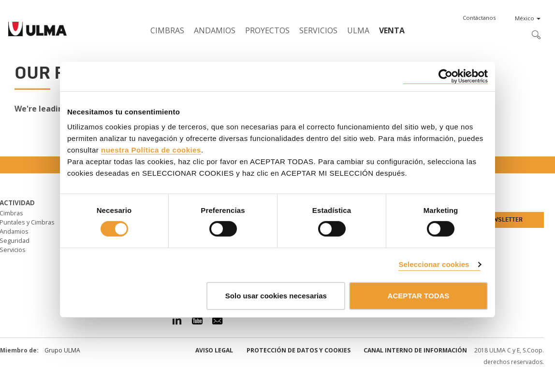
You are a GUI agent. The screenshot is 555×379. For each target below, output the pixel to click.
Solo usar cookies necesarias (276, 296)
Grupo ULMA (62, 350)
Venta (392, 30)
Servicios (318, 30)
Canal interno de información (415, 350)
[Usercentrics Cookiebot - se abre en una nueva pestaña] (445, 76)
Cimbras (167, 30)
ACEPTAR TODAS (419, 296)
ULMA (358, 30)
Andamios (214, 30)
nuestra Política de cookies (151, 150)
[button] (479, 18)
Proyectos (267, 30)
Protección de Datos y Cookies (299, 350)
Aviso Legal (214, 350)
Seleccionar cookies (433, 264)
